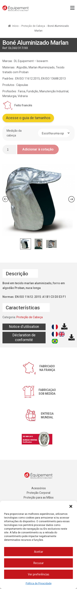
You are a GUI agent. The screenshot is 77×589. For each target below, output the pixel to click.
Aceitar (38, 552)
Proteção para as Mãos (39, 497)
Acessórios (38, 488)
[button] (71, 506)
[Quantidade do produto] (9, 149)
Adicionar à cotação (38, 149)
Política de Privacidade (39, 583)
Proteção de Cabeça (33, 26)
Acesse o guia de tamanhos (28, 118)
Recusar (38, 563)
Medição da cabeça (14, 133)
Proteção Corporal (38, 492)
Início (15, 26)
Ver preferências (38, 574)
